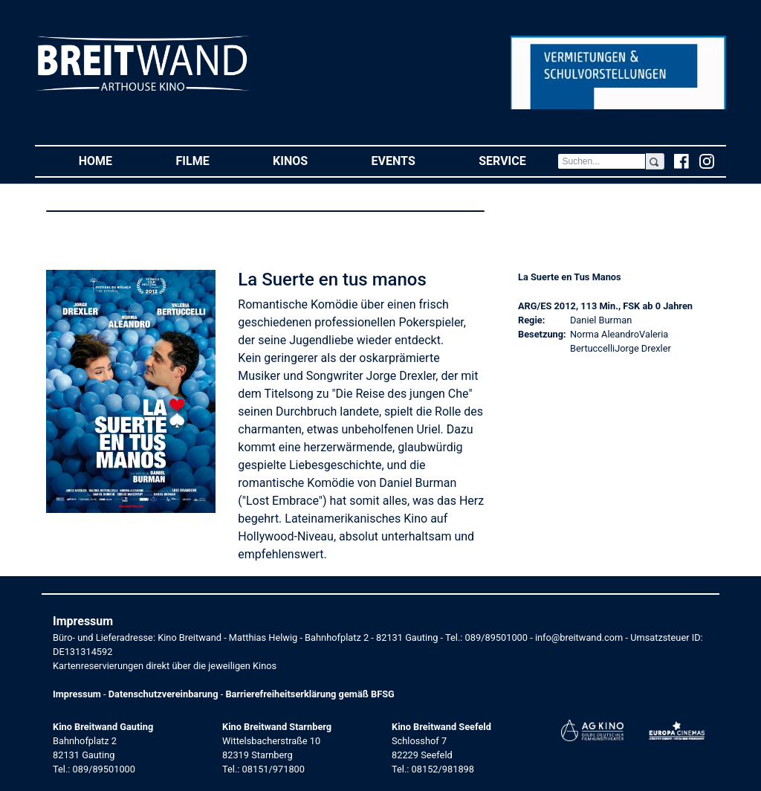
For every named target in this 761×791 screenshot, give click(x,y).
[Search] (601, 161)
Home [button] (111, 160)
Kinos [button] (306, 160)
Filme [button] (209, 160)
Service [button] (518, 160)
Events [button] (409, 160)
